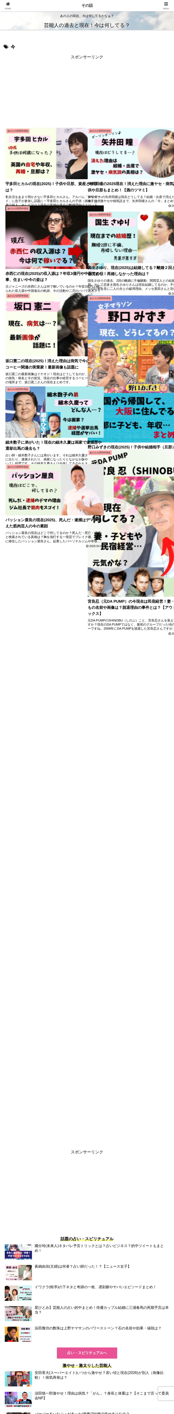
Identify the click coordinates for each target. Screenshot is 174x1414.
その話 (87, 5)
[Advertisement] (87, 92)
